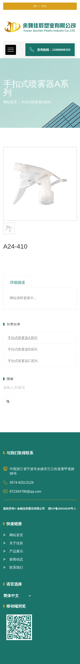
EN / (36, 6)
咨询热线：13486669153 (50, 49)
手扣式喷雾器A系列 (22, 338)
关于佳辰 (13, 543)
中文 (43, 6)
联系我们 (13, 567)
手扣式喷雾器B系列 (22, 349)
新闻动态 (13, 559)
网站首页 (10, 102)
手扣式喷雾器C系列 (23, 361)
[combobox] (17, 596)
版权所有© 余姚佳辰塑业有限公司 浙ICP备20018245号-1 (39, 508)
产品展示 (13, 551)
